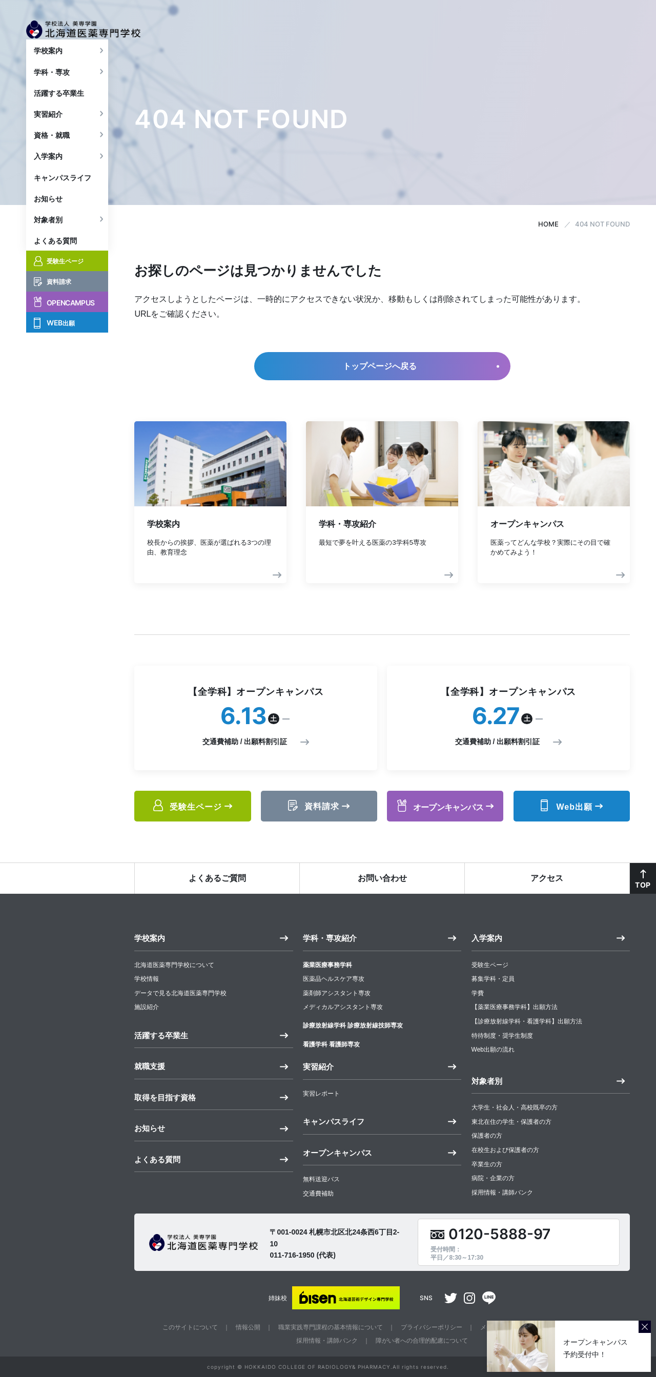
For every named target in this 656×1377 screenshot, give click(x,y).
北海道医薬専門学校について (174, 965)
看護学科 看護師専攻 (331, 1044)
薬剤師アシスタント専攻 (337, 993)
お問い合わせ (382, 878)
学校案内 (48, 65)
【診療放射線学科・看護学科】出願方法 (526, 1021)
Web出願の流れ (493, 1049)
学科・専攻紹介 (330, 938)
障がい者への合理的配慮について (422, 1340)
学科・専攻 (52, 86)
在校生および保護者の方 (505, 1150)
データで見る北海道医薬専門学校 (180, 993)
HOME (548, 224)
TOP (642, 884)
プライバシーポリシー (431, 1327)
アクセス (546, 878)
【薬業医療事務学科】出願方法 (514, 1007)
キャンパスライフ (62, 192)
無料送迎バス (321, 1179)
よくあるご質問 (217, 878)
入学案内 (48, 171)
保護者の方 (486, 1135)
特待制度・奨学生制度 (502, 1035)
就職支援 (149, 1066)
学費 (477, 993)
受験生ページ (489, 965)
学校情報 (146, 978)
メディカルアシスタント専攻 (343, 1007)
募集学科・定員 (493, 978)
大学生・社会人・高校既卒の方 (514, 1107)
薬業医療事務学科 (327, 965)
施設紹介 (146, 1007)
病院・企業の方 (493, 1178)
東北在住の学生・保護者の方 (511, 1121)
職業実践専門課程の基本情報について (330, 1327)
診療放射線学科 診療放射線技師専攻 (353, 1025)
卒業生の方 (486, 1164)
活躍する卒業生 (59, 107)
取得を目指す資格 (165, 1097)
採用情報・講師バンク (502, 1192)
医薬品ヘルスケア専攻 (333, 978)
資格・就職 (52, 150)
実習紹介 (48, 129)
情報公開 (248, 1327)
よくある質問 (55, 255)
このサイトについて (190, 1327)
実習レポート (321, 1093)
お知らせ (48, 213)
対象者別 (48, 234)
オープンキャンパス (337, 1152)
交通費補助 (318, 1193)
